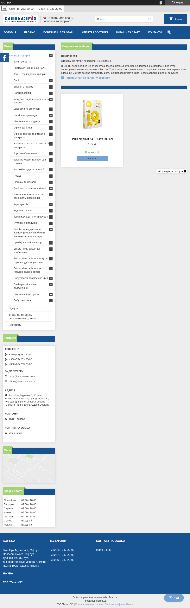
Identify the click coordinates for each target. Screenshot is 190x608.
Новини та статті (128, 32)
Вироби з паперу (23, 86)
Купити (92, 158)
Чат (174, 598)
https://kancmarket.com (22, 376)
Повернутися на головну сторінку (87, 77)
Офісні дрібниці (23, 127)
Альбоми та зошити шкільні (30, 188)
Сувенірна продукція (26, 222)
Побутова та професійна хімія (31, 278)
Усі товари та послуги (170, 171)
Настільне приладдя (25, 115)
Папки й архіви (22, 92)
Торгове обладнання (25, 153)
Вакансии (15, 324)
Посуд (17, 175)
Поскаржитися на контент (89, 604)
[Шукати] (149, 19)
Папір (17, 80)
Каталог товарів (19, 55)
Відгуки (13, 308)
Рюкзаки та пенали (25, 181)
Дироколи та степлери (27, 108)
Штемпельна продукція (27, 121)
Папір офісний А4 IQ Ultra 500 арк (92, 139)
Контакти (155, 32)
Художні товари (23, 210)
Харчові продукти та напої (29, 169)
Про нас (29, 32)
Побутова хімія (22, 300)
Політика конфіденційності (119, 604)
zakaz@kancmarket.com (22, 381)
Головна (10, 32)
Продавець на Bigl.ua (95, 600)
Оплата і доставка (95, 32)
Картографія (21, 204)
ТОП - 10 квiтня (22, 61)
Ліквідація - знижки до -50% (30, 67)
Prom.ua (113, 597)
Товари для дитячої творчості (31, 216)
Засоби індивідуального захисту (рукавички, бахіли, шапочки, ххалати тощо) (29, 233)
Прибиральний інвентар (27, 242)
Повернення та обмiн (58, 32)
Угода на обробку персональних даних (23, 316)
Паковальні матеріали (26, 294)
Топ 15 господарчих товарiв (30, 74)
